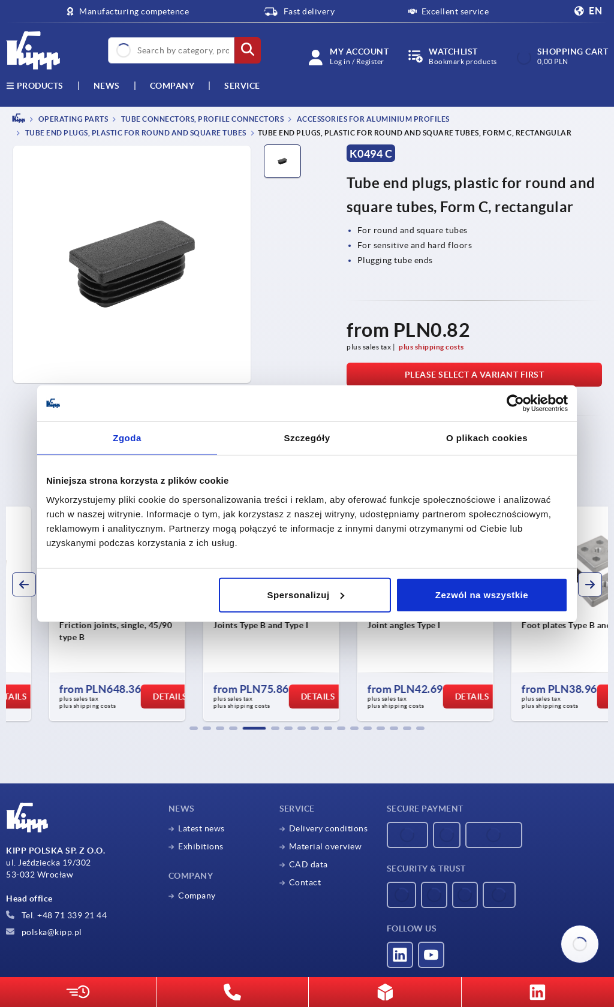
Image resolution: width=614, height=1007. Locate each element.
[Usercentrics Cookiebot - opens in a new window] (515, 403)
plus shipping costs (431, 347)
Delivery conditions (328, 828)
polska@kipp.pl (44, 932)
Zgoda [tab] (127, 438)
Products (35, 86)
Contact (305, 882)
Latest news (201, 828)
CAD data (308, 864)
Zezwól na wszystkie (481, 594)
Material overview (325, 846)
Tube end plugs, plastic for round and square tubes (134, 133)
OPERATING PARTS (72, 119)
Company (172, 86)
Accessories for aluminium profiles (372, 119)
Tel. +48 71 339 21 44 (56, 915)
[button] (193, 728)
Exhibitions (201, 846)
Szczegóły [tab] (307, 438)
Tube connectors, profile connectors (201, 119)
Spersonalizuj (305, 594)
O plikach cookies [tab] (487, 438)
